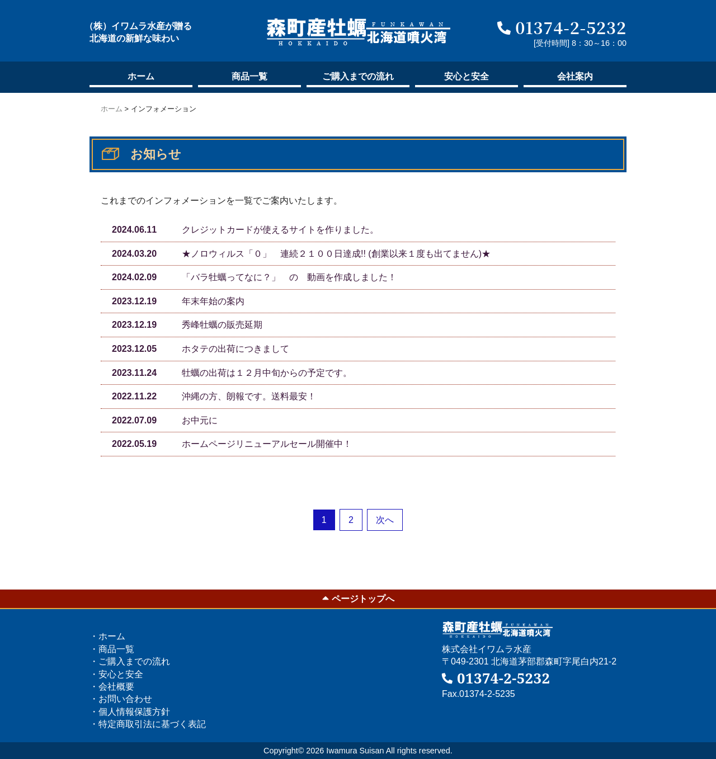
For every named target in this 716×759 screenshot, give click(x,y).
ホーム (141, 76)
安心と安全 (466, 76)
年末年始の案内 (178, 301)
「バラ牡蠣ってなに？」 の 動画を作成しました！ (254, 277)
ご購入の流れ (358, 76)
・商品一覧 (112, 649)
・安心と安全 (116, 674)
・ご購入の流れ (130, 661)
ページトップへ (358, 598)
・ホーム (107, 636)
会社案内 (575, 76)
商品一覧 (249, 76)
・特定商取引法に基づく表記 (148, 724)
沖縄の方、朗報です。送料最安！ (214, 396)
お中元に (165, 420)
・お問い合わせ (121, 699)
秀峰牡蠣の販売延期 (187, 325)
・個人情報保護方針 (130, 711)
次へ (385, 520)
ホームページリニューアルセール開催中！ (232, 444)
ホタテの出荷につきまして (200, 349)
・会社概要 (112, 686)
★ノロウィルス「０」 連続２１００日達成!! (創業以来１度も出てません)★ (301, 254)
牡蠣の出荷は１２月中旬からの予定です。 (232, 373)
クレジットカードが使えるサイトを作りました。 (245, 230)
